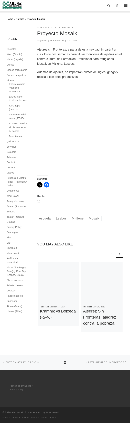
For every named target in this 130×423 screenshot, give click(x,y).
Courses (11, 290)
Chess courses (15, 280)
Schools (11, 211)
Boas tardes (15, 136)
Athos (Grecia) (14, 306)
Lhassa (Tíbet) (14, 311)
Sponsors (12, 301)
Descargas (12, 232)
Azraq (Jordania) (15, 201)
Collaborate (13, 190)
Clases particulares (17, 70)
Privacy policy (16, 389)
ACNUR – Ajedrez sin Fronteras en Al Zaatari (18, 127)
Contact (11, 167)
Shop (9, 237)
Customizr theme (48, 417)
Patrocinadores (15, 295)
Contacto (11, 162)
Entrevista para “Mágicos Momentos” (17, 88)
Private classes (15, 285)
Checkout (12, 248)
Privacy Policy (14, 227)
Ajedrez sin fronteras (23, 412)
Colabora (11, 152)
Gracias (11, 222)
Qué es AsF (13, 141)
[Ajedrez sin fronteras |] (12, 5)
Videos (10, 172)
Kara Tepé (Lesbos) (14, 107)
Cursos (10, 64)
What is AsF (13, 196)
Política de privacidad (12, 260)
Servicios (11, 146)
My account (13, 253)
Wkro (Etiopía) (14, 54)
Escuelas (11, 49)
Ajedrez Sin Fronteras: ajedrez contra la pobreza (99, 317)
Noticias (20, 19)
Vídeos (10, 80)
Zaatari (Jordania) (16, 206)
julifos (43, 40)
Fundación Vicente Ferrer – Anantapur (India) (17, 182)
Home (10, 19)
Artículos (11, 157)
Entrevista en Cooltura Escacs (18, 98)
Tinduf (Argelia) (15, 59)
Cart (9, 242)
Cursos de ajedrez (16, 75)
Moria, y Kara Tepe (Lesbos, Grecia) (17, 271)
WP (16, 417)
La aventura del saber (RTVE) (17, 116)
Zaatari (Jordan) (15, 216)
